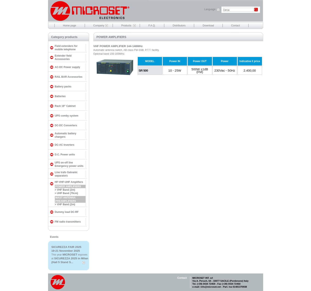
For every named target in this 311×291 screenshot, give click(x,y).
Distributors (179, 25)
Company (98, 25)
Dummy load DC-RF (67, 212)
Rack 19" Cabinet (65, 106)
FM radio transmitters (68, 221)
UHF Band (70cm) (67, 193)
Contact (235, 25)
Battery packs (63, 86)
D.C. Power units (65, 154)
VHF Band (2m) (66, 189)
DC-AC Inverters (65, 144)
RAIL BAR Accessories (69, 76)
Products (126, 25)
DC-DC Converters (66, 125)
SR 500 (143, 70)
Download (208, 25)
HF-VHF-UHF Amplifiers (69, 182)
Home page (69, 25)
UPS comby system (66, 115)
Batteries (60, 96)
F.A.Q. (151, 25)
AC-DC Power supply (67, 67)
